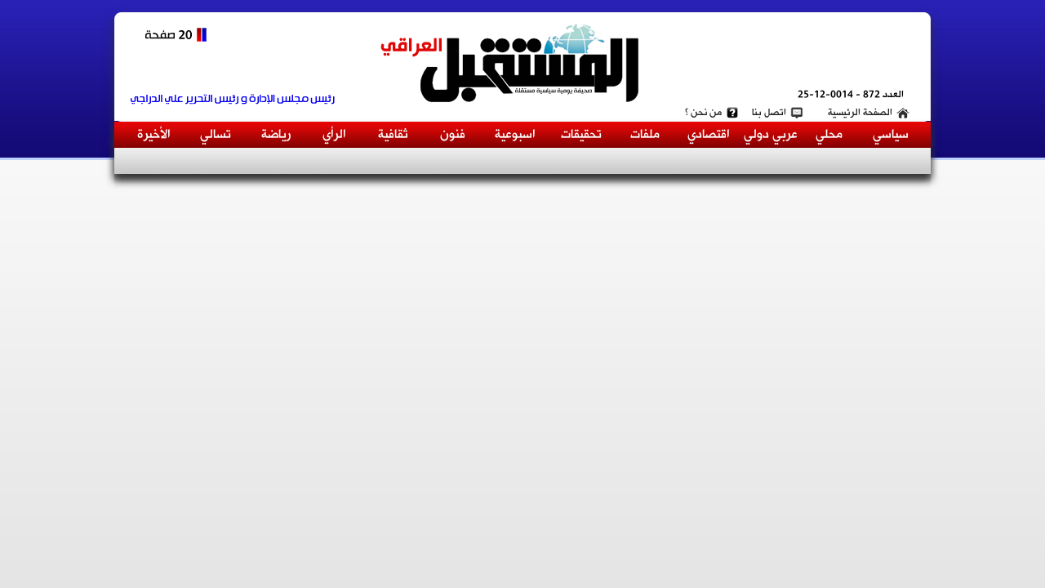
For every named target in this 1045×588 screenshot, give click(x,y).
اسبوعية (515, 134)
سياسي (891, 134)
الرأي (334, 134)
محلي (829, 134)
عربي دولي (771, 134)
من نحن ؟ (703, 113)
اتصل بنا (769, 113)
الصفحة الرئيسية (860, 113)
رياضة (276, 134)
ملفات (645, 134)
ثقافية (393, 134)
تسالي (215, 134)
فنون (452, 134)
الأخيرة (154, 134)
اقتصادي (708, 134)
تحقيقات (581, 134)
